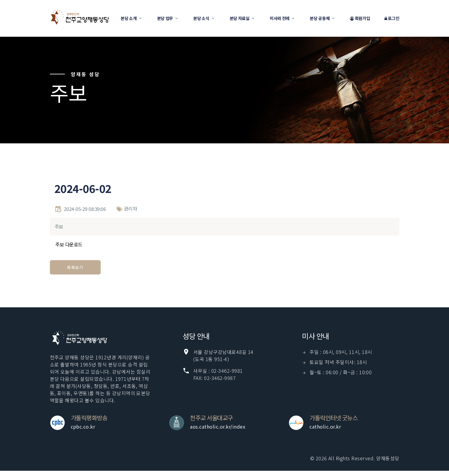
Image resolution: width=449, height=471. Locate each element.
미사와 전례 (279, 18)
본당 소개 (129, 18)
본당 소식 (201, 18)
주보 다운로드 (68, 244)
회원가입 (360, 18)
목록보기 (75, 267)
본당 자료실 (239, 18)
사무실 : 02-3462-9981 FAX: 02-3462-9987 (218, 374)
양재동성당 (387, 458)
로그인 (391, 18)
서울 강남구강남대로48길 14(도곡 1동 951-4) (223, 355)
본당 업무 (165, 18)
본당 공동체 (320, 18)
